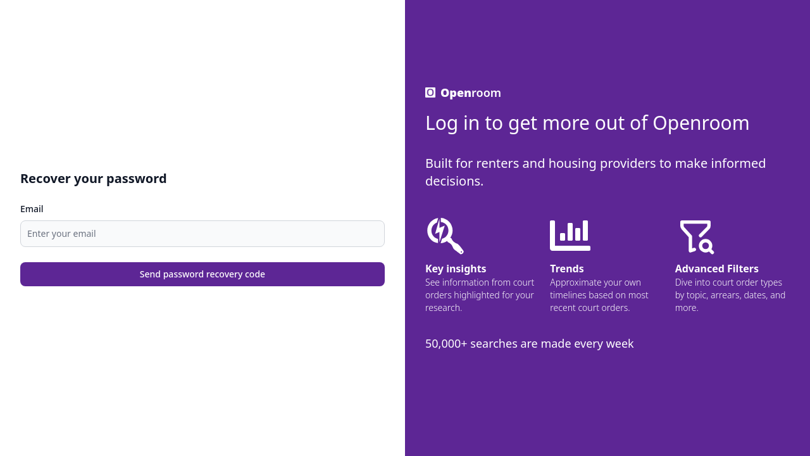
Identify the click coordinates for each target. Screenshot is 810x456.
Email (32, 209)
